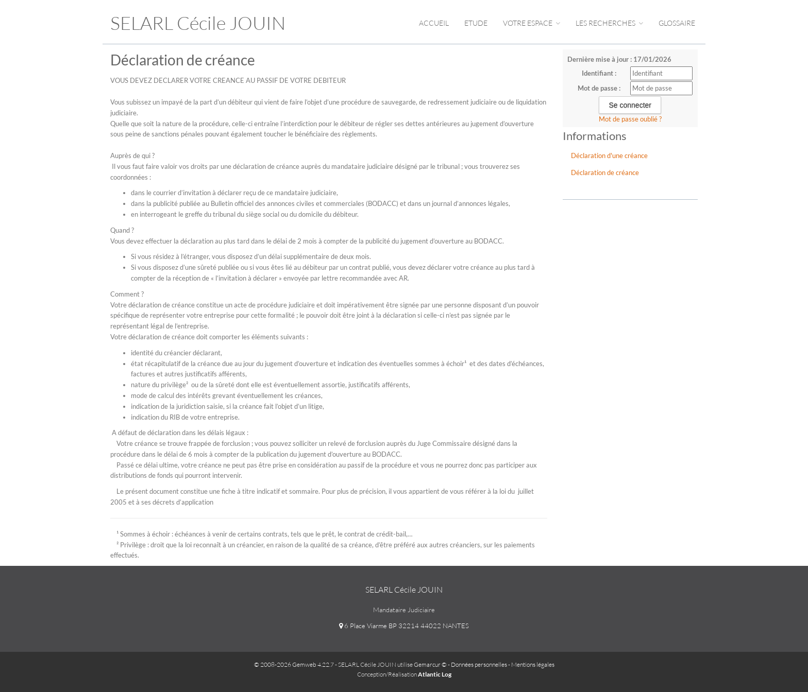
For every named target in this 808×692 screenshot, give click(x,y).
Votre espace (531, 23)
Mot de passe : (599, 88)
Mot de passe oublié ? (630, 119)
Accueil (434, 23)
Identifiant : (599, 73)
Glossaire (677, 23)
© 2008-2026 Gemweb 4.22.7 (294, 664)
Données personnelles (479, 664)
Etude (475, 23)
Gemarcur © (430, 664)
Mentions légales (532, 664)
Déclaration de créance (605, 172)
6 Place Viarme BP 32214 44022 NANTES (404, 625)
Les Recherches (609, 23)
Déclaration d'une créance (609, 155)
